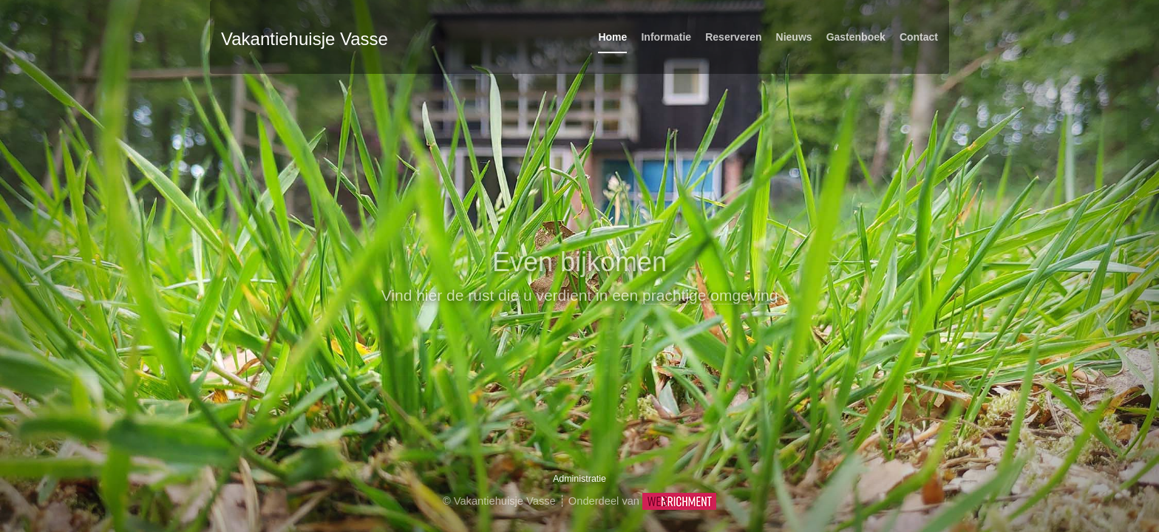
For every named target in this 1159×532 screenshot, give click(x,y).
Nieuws (794, 37)
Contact (919, 37)
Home (612, 37)
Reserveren (733, 37)
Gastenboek (856, 37)
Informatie (666, 37)
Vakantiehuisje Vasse (304, 39)
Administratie (579, 479)
